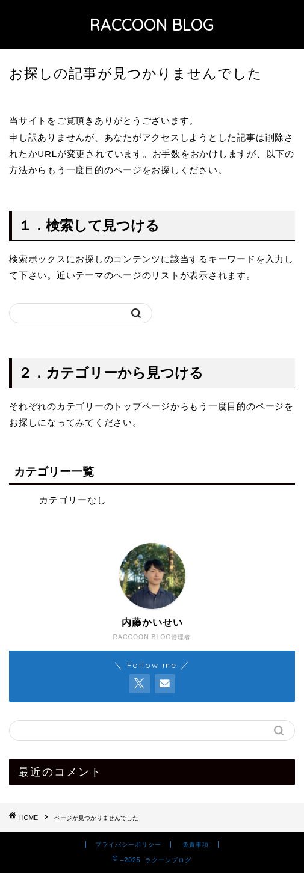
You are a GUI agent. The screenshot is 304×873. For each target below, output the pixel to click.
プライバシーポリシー (128, 844)
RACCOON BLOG (152, 24)
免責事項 (195, 844)
